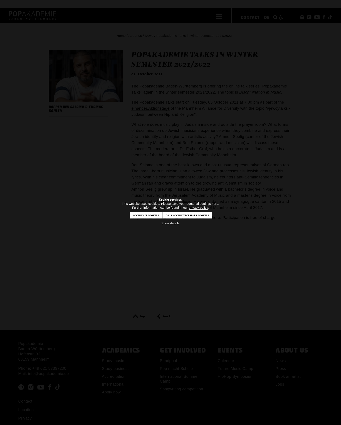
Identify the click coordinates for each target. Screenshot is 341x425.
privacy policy (198, 207)
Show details (170, 223)
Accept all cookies (146, 215)
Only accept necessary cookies (187, 215)
